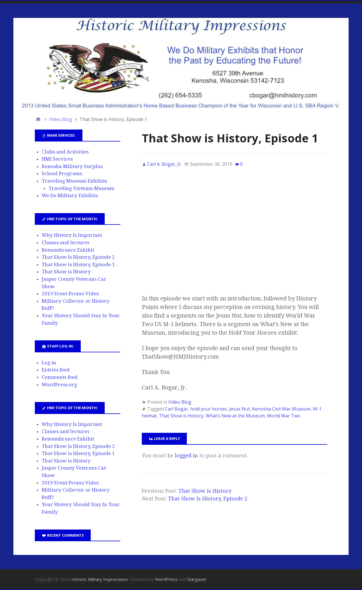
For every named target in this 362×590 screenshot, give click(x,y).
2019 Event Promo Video (70, 293)
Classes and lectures (65, 242)
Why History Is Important (72, 235)
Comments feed (60, 377)
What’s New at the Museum (235, 416)
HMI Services (57, 159)
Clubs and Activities (65, 152)
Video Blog (179, 402)
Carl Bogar (176, 409)
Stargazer (197, 579)
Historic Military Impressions (99, 579)
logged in (186, 455)
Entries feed (56, 370)
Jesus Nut (239, 409)
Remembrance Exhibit (68, 250)
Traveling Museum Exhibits (74, 181)
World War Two (283, 416)
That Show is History (181, 416)
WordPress (166, 579)
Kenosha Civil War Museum (281, 409)
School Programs (62, 173)
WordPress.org (59, 384)
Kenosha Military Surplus (72, 166)
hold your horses (208, 409)
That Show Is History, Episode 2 (207, 499)
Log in (49, 362)
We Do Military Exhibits (70, 195)
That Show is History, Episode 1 (78, 264)
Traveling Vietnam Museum (81, 188)
